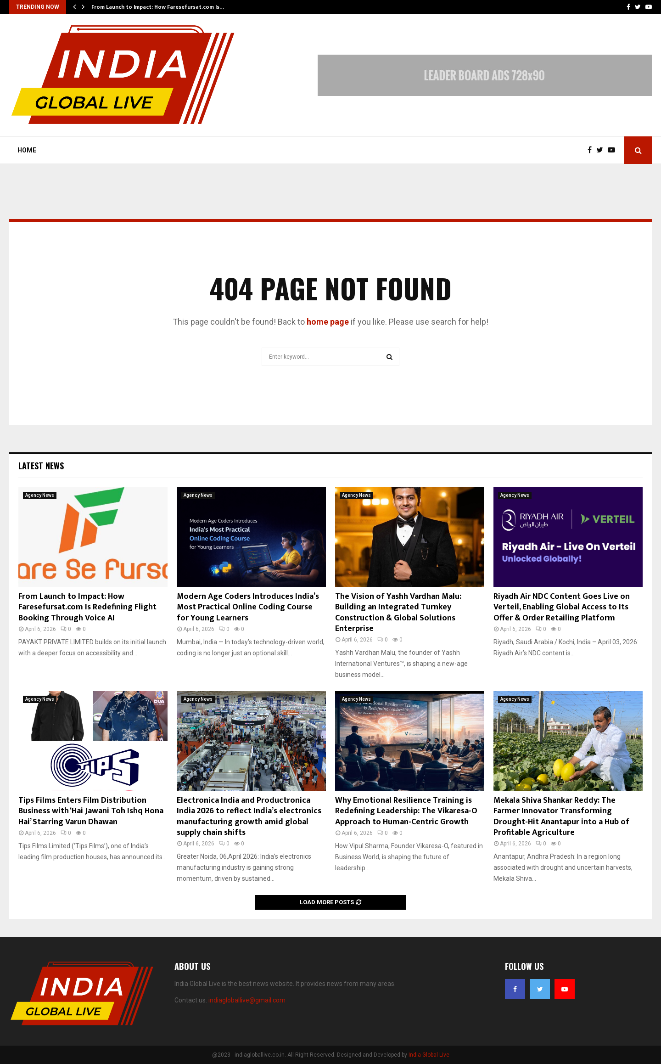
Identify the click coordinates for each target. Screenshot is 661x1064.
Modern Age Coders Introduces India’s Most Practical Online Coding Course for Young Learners (248, 607)
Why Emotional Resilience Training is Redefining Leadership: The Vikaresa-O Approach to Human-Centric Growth (406, 811)
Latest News (41, 466)
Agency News (39, 495)
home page (328, 322)
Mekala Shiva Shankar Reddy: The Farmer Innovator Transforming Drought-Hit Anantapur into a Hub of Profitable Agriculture (561, 816)
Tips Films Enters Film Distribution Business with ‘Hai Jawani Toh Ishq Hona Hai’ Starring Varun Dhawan (90, 811)
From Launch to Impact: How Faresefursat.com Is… (157, 6)
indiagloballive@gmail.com (247, 1000)
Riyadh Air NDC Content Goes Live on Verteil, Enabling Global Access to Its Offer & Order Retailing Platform (561, 607)
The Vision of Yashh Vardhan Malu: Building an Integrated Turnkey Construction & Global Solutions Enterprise (398, 613)
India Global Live (429, 1055)
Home (26, 150)
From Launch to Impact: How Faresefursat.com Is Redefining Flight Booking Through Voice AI (87, 607)
